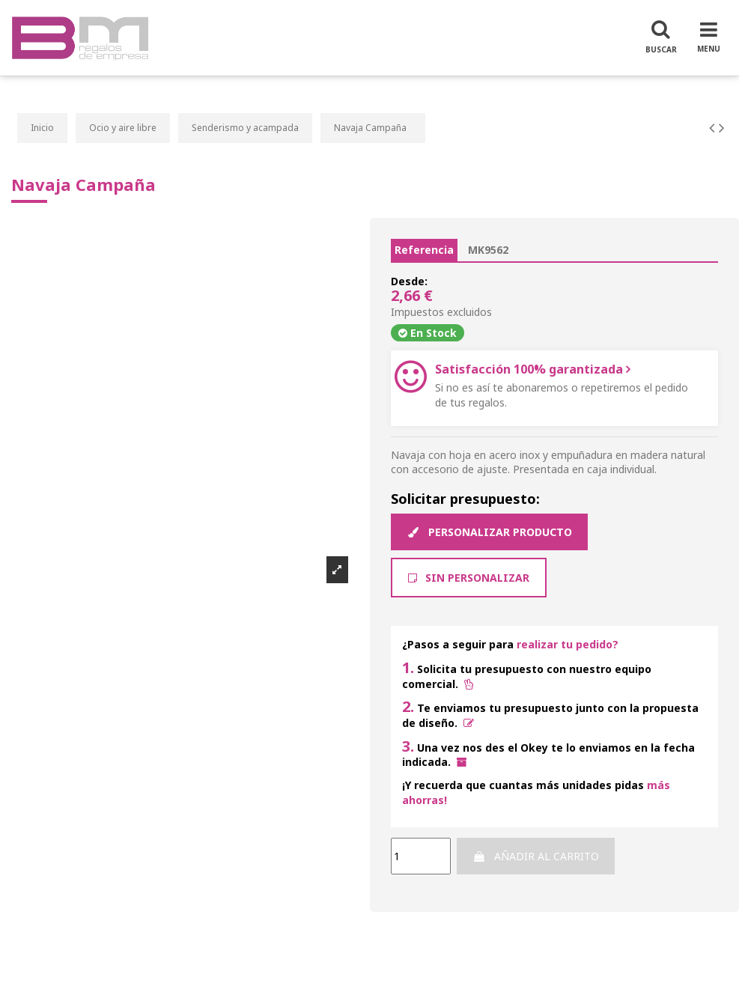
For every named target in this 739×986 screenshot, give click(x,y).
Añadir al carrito (535, 856)
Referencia (424, 250)
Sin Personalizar (468, 577)
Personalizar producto (489, 532)
